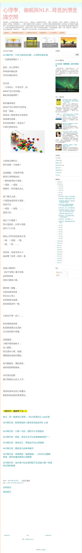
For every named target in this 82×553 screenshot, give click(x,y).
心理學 (8, 483)
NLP (22, 483)
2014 (58, 262)
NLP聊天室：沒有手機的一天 (65, 219)
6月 (60, 227)
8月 (60, 194)
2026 (58, 182)
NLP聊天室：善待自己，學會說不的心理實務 (23, 442)
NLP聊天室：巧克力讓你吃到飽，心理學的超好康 (66, 216)
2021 (58, 247)
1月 (60, 238)
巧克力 (12, 483)
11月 (60, 188)
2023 (58, 243)
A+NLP (57, 172)
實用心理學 (58, 165)
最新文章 (7, 32)
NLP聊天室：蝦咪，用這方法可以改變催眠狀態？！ (26, 437)
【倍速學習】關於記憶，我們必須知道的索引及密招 (66, 201)
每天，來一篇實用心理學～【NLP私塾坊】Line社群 (26, 417)
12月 (60, 186)
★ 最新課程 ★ (43, 32)
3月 (60, 234)
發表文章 (59, 272)
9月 (60, 192)
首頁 (28, 535)
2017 (58, 256)
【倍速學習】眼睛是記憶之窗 (65, 213)
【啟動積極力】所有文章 (17, 32)
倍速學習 (58, 170)
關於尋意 (62, 32)
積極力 (57, 162)
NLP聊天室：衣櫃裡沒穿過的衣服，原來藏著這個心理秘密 (66, 205)
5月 (60, 229)
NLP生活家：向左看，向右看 (70, 131)
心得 (57, 175)
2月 (60, 236)
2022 (58, 245)
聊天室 (19, 483)
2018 (58, 254)
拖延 (57, 167)
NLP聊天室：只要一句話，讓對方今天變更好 (23, 431)
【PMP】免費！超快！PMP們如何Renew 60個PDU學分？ (70, 115)
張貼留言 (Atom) (30, 539)
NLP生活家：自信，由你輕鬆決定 (66, 207)
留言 (58, 275)
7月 (60, 225)
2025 (58, 184)
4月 (60, 231)
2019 (58, 251)
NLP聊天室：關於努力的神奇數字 (18, 448)
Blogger (44, 549)
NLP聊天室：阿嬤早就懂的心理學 (66, 198)
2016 (58, 258)
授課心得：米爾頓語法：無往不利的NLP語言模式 (70, 124)
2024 (58, 241)
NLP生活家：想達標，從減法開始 (66, 196)
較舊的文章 (48, 535)
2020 (58, 249)
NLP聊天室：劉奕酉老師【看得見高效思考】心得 (25, 422)
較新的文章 (7, 535)
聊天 (16, 483)
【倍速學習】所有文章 (31, 32)
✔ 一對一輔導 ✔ (53, 32)
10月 (60, 190)
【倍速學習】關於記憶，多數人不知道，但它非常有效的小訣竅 (66, 210)
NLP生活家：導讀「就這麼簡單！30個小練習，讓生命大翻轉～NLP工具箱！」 (70, 101)
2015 (58, 260)
